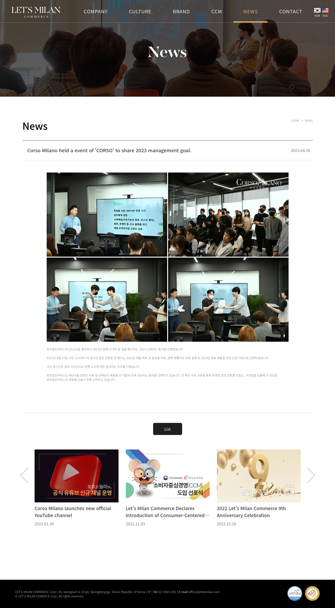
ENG (325, 12)
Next (311, 475)
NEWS (250, 11)
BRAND (181, 11)
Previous (24, 475)
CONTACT (290, 11)
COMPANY (96, 11)
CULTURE (140, 11)
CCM (216, 11)
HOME (295, 120)
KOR (317, 12)
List (167, 429)
